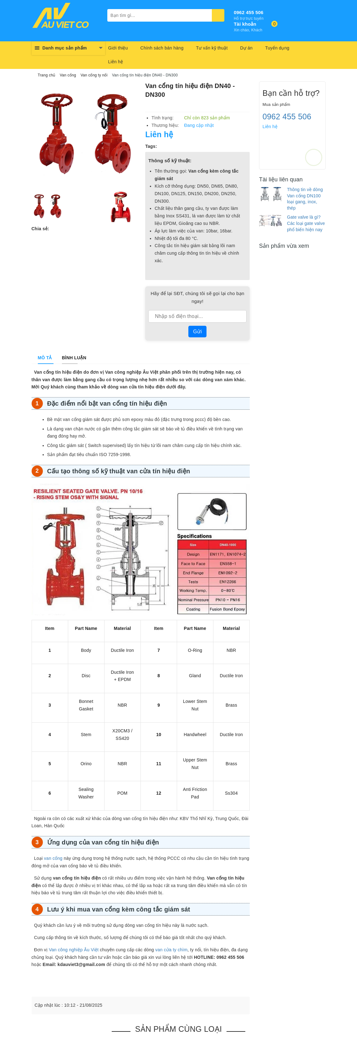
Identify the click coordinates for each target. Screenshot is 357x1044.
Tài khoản (245, 24)
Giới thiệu (118, 47)
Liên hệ (115, 61)
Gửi (197, 331)
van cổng (53, 858)
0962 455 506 (248, 12)
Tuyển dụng (277, 47)
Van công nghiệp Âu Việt (74, 949)
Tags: (151, 146)
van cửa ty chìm (171, 949)
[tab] (45, 357)
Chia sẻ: (40, 228)
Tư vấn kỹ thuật (211, 47)
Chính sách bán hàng (162, 47)
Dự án (246, 47)
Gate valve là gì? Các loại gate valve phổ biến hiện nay (306, 223)
